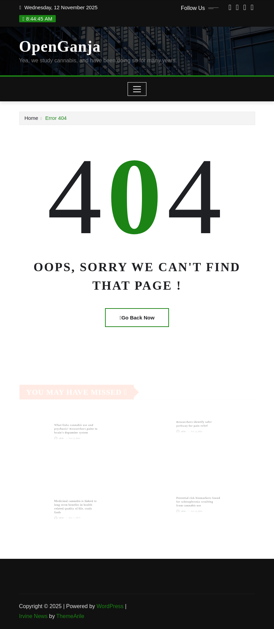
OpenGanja (60, 46)
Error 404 (56, 118)
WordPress (109, 606)
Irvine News (33, 616)
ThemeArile (70, 616)
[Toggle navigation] (137, 89)
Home (31, 118)
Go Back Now (136, 317)
